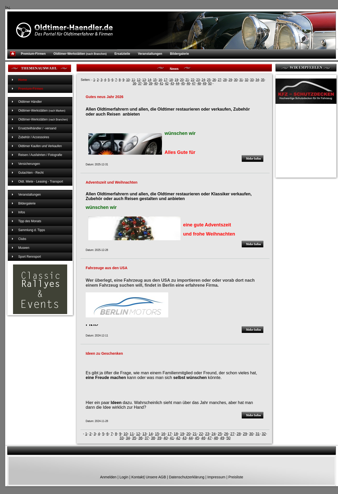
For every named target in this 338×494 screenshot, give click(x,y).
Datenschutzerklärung (186, 477)
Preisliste (235, 477)
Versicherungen (29, 164)
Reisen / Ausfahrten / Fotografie (40, 155)
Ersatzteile (122, 54)
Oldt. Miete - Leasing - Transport (40, 181)
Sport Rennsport (29, 256)
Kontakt (137, 477)
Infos (21, 212)
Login (124, 477)
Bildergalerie (179, 54)
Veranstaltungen (150, 54)
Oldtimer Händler (30, 102)
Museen (23, 248)
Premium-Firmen (33, 54)
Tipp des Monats (29, 221)
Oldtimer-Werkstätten (80, 54)
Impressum (216, 477)
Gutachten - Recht (30, 172)
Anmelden (108, 477)
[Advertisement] (302, 134)
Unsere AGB (156, 477)
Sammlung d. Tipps (31, 230)
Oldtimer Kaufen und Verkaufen (40, 146)
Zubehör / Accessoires (33, 137)
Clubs (22, 239)
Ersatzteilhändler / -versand (37, 128)
